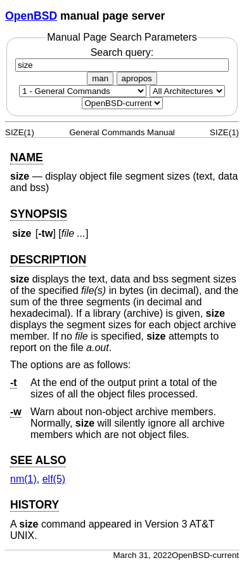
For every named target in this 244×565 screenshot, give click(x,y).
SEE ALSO (38, 460)
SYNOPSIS (38, 214)
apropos (137, 78)
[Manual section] (82, 91)
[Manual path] (122, 103)
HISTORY (34, 504)
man (100, 78)
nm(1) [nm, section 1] (23, 479)
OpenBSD (31, 16)
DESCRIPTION (48, 259)
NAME (26, 157)
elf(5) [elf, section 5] (53, 479)
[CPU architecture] (187, 91)
